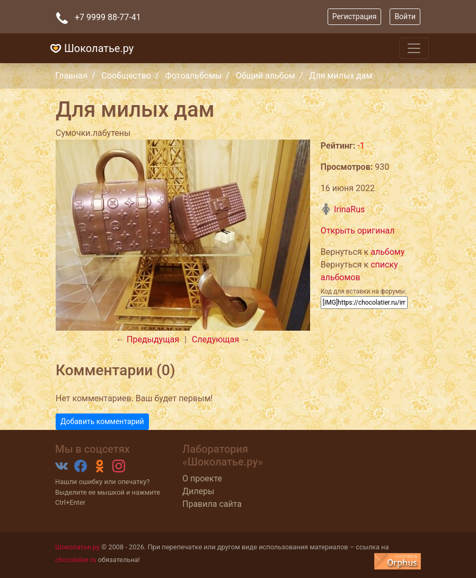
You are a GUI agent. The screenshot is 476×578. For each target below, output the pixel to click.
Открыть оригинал (358, 231)
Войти (405, 16)
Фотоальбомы (193, 76)
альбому (387, 252)
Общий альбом (265, 76)
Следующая (215, 339)
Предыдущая (153, 339)
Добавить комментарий (102, 421)
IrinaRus (343, 209)
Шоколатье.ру (90, 48)
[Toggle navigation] (414, 48)
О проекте (202, 478)
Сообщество (126, 76)
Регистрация (354, 16)
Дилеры (198, 491)
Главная (71, 76)
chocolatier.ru (75, 560)
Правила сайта (212, 504)
